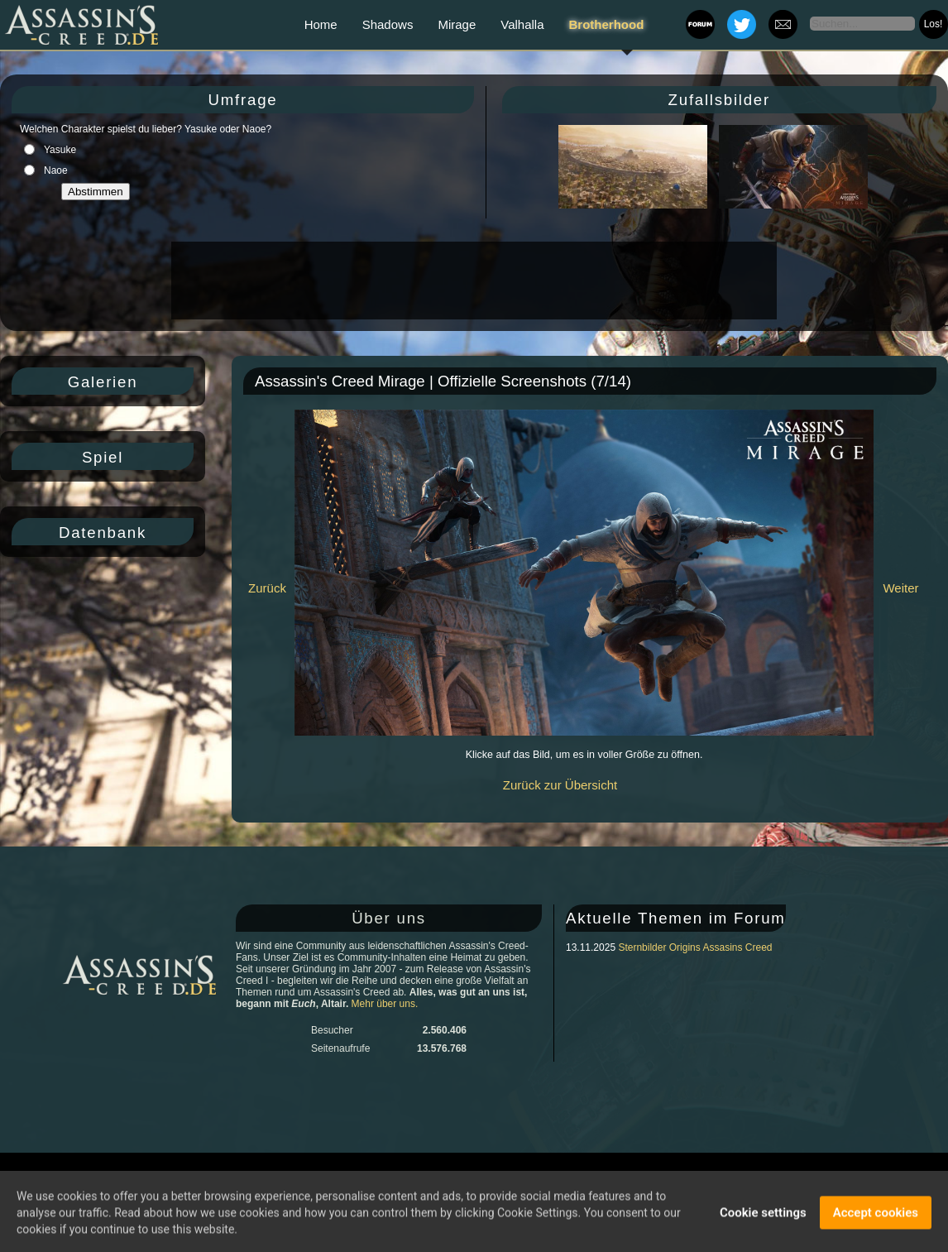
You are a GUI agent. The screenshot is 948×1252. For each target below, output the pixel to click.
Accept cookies (875, 1216)
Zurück (267, 588)
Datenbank (102, 532)
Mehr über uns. (385, 1004)
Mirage (457, 24)
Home (321, 24)
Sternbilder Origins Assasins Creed (695, 947)
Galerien (103, 382)
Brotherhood (606, 24)
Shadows (388, 24)
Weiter (900, 588)
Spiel (102, 457)
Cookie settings (763, 1216)
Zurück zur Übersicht (560, 785)
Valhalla (521, 24)
